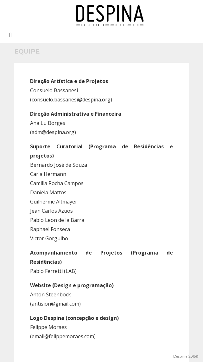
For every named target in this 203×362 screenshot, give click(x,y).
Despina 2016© (185, 356)
